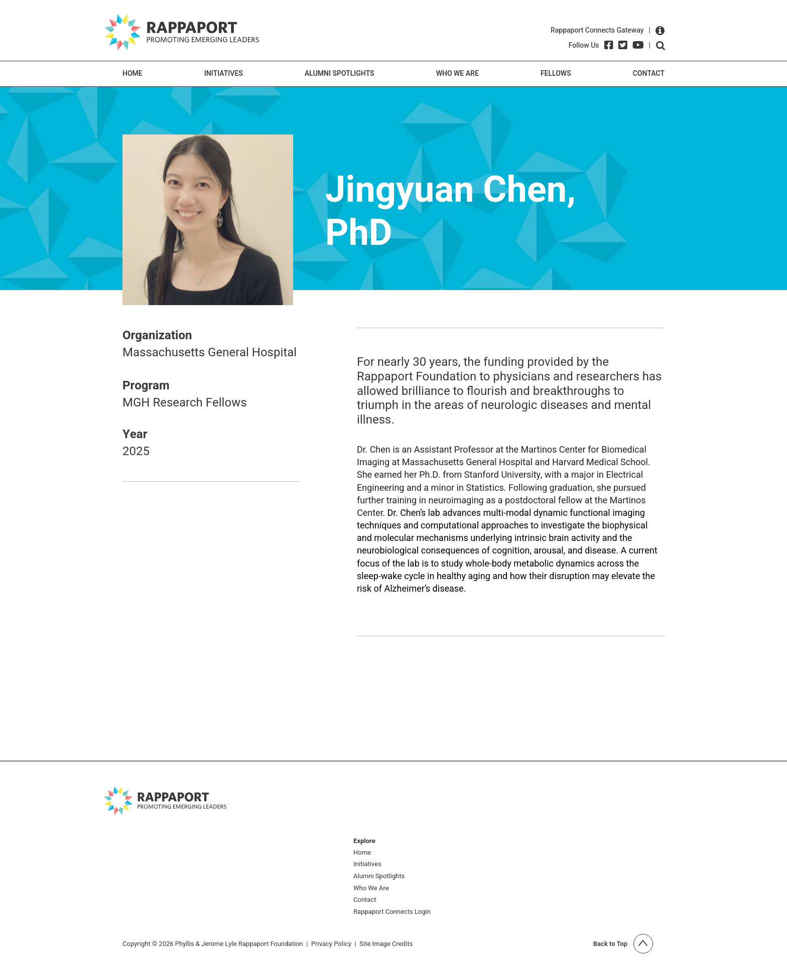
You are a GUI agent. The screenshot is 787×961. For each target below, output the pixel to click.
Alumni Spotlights (339, 73)
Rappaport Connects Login (392, 912)
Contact (649, 73)
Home (132, 73)
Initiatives (223, 73)
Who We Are (457, 73)
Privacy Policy (331, 943)
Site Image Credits (386, 943)
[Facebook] (608, 45)
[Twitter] (622, 45)
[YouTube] (638, 45)
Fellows (556, 73)
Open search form (660, 45)
